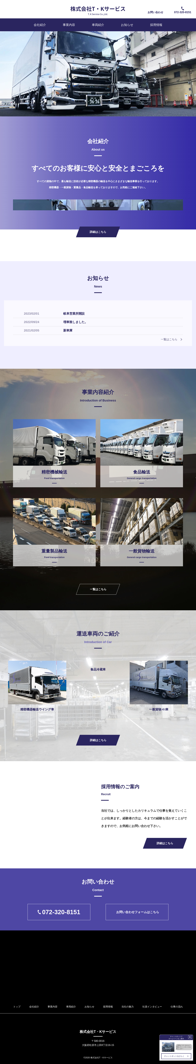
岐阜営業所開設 (74, 313)
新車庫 (67, 330)
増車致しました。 (75, 322)
